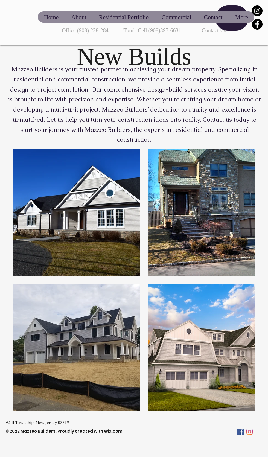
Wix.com (113, 431)
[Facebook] (257, 24)
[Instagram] (257, 10)
